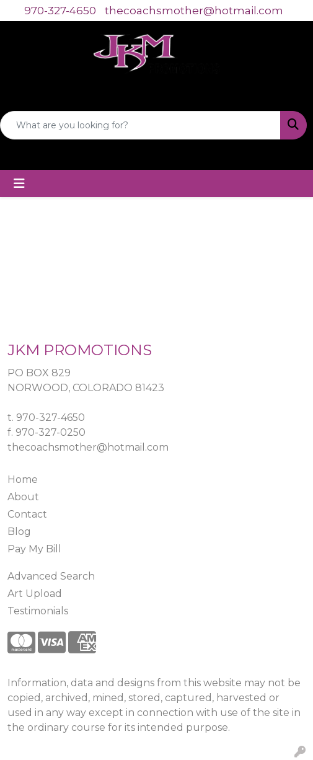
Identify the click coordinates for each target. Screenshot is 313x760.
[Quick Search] (140, 125)
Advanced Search (51, 576)
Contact (27, 514)
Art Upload (34, 593)
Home (22, 479)
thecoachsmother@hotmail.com (194, 10)
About (23, 497)
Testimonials (37, 611)
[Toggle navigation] (19, 183)
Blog (19, 531)
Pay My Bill (34, 549)
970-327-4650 (60, 10)
